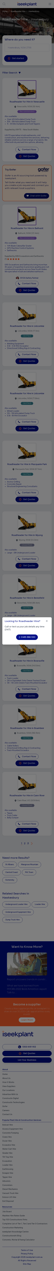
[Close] (46, 621)
